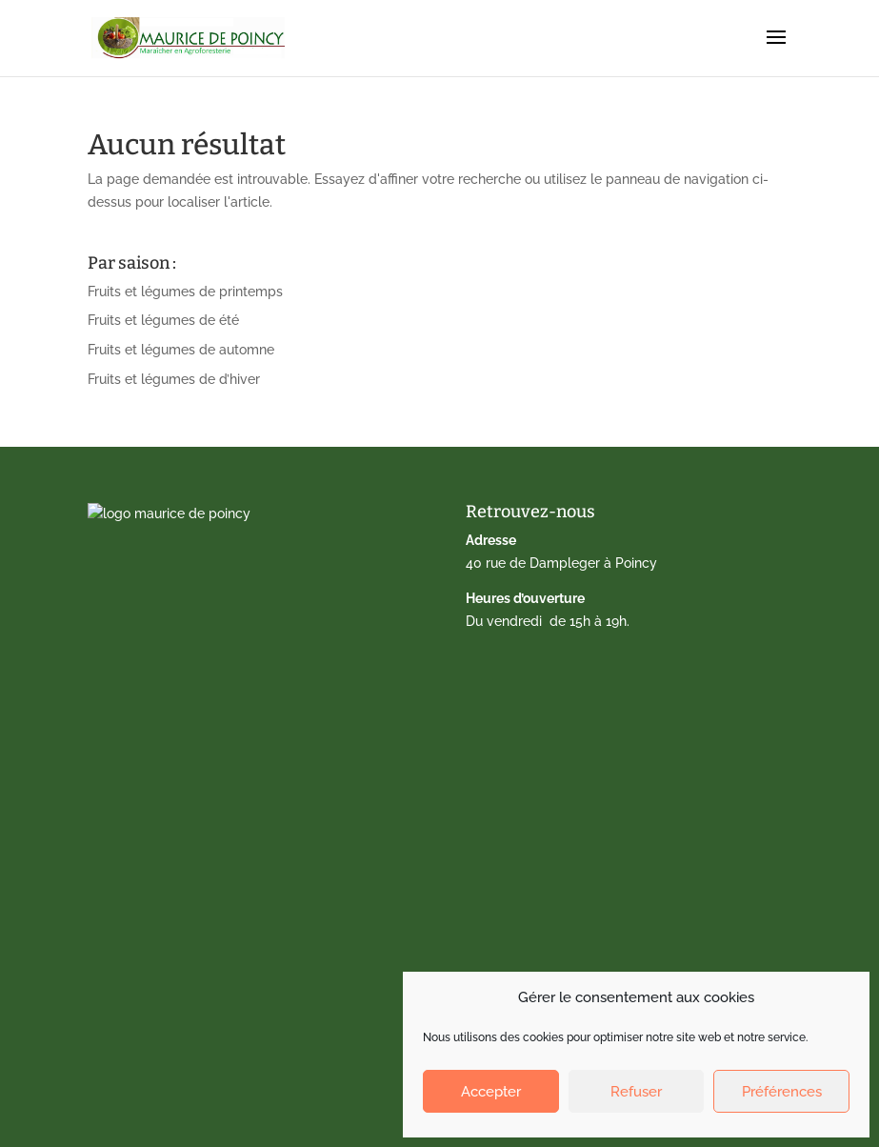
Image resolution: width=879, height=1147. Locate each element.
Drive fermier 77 (150, 781)
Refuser (636, 1091)
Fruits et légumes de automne (181, 349)
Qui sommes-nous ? (162, 928)
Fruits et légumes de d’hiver (174, 379)
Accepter (491, 1091)
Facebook (131, 1015)
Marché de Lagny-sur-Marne (190, 839)
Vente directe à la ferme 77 (185, 809)
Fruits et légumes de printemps (185, 291)
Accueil (124, 722)
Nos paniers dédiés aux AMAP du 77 (213, 898)
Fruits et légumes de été (163, 320)
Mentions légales (154, 956)
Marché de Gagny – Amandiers (197, 868)
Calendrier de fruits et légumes (198, 751)
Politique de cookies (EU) (178, 986)
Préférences (782, 1091)
